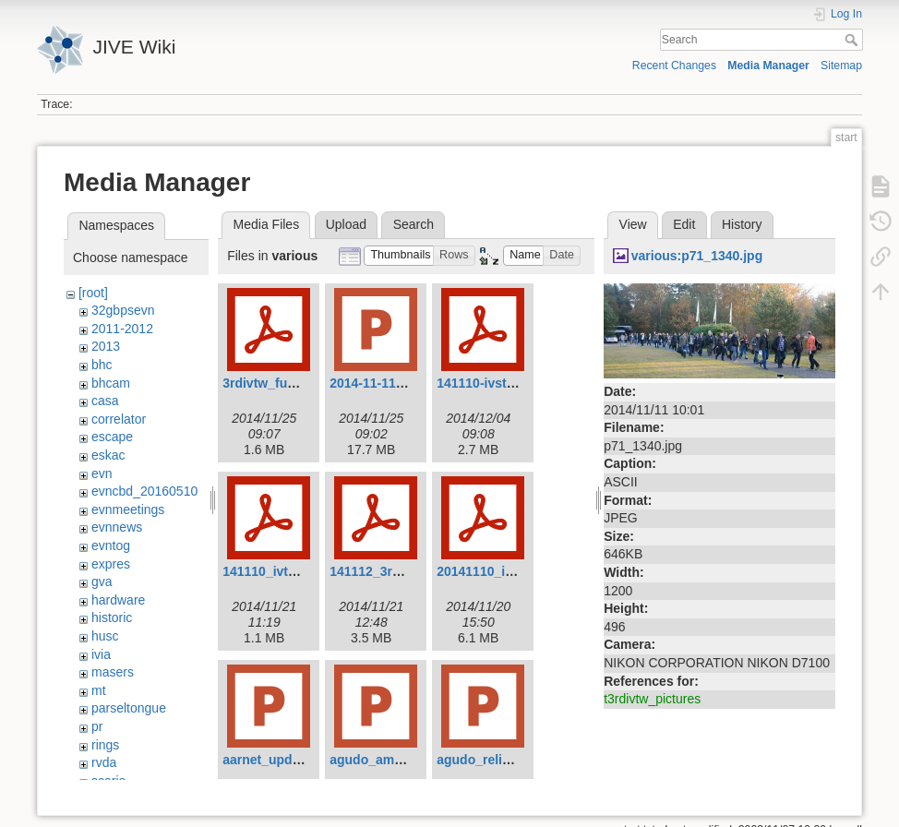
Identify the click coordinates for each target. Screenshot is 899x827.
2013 (105, 346)
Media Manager (768, 65)
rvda (103, 762)
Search (853, 39)
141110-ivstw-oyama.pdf (511, 383)
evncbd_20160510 (144, 491)
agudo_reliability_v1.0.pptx (520, 759)
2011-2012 (122, 328)
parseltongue (128, 708)
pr (96, 726)
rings (105, 744)
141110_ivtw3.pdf (275, 571)
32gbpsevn (123, 310)
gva (102, 581)
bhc (102, 364)
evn (102, 473)
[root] (93, 292)
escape (112, 436)
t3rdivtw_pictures (652, 698)
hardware (118, 600)
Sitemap (841, 65)
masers (112, 672)
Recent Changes (674, 65)
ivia (101, 654)
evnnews (116, 527)
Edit (684, 224)
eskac (108, 455)
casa (105, 400)
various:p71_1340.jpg (696, 255)
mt (98, 690)
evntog (110, 545)
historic (111, 617)
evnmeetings (127, 509)
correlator (118, 419)
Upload (346, 224)
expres (110, 564)
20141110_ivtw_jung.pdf (510, 571)
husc (105, 636)
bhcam (110, 383)
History (742, 224)
